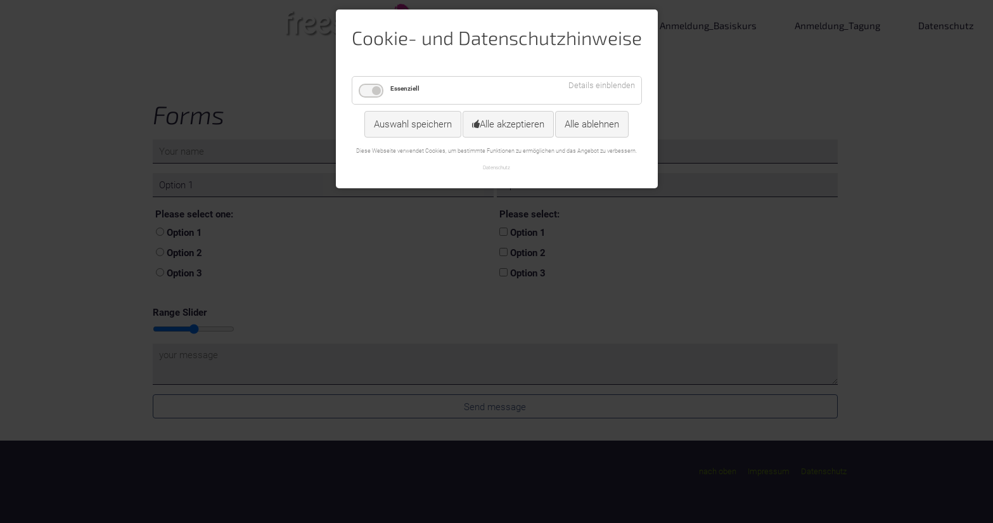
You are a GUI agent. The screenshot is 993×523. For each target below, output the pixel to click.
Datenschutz (496, 167)
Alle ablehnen (592, 124)
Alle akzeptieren (512, 124)
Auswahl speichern (413, 124)
